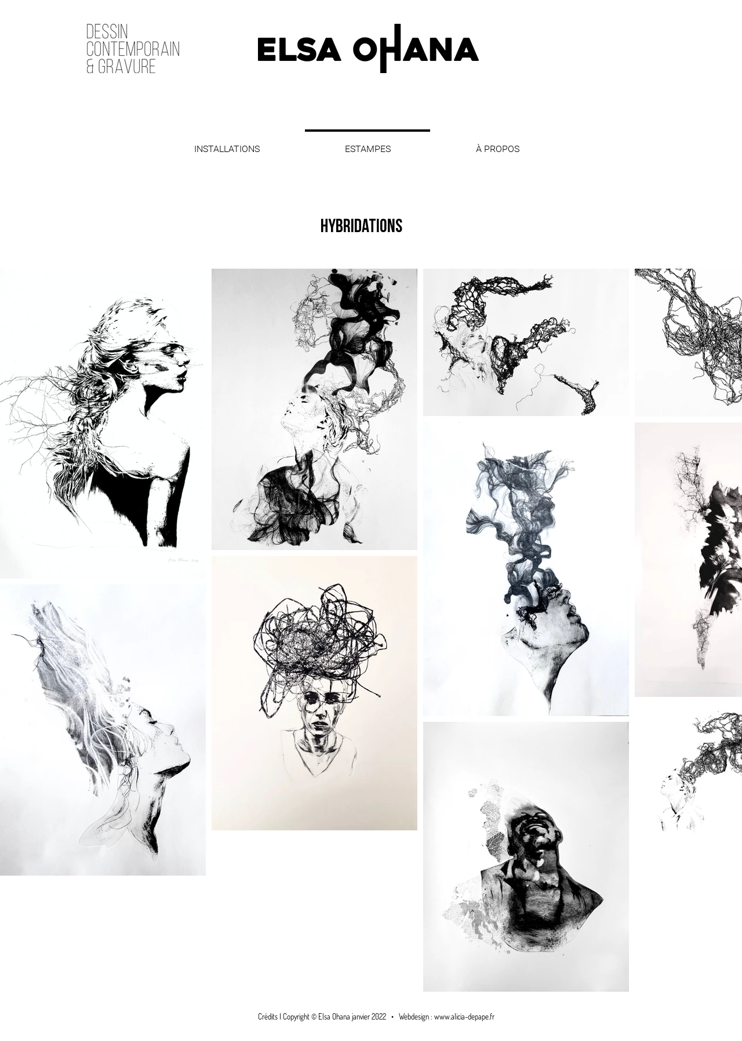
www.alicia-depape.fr (464, 1016)
